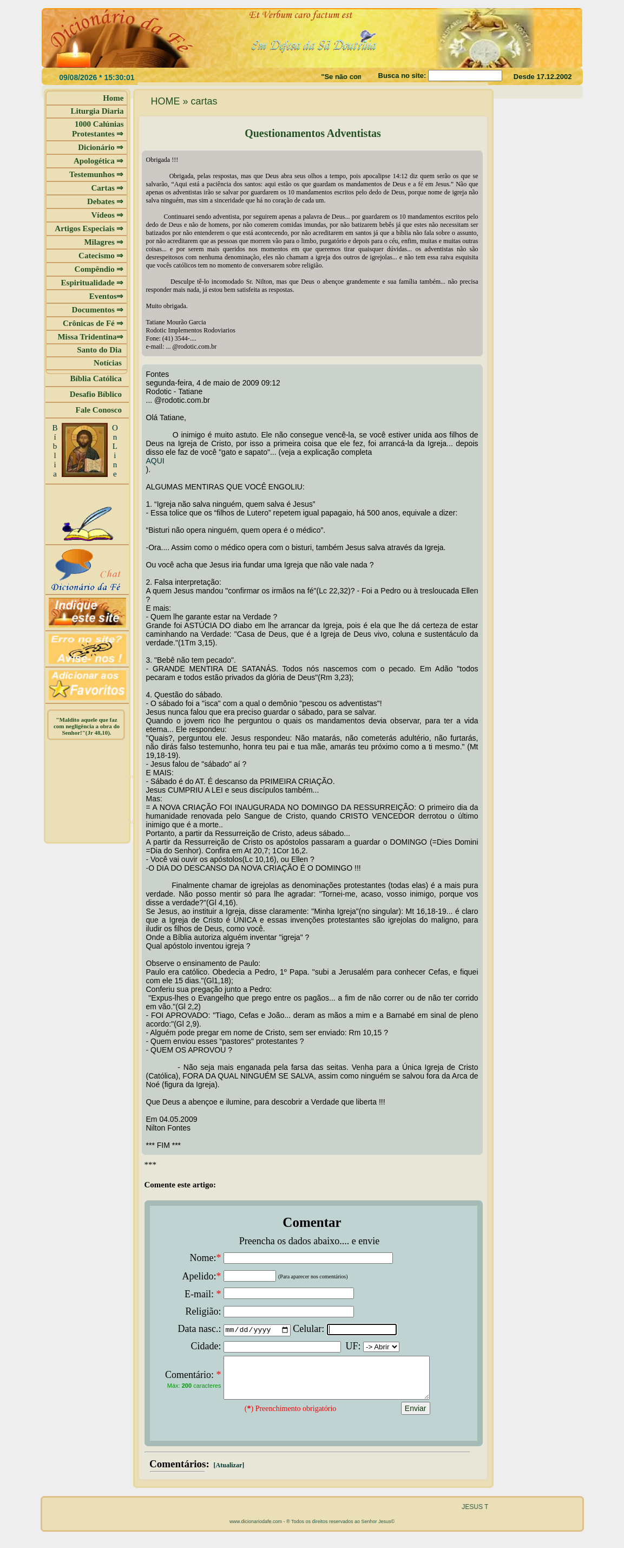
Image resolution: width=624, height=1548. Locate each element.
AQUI (155, 460)
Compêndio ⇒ (99, 269)
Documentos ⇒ (98, 309)
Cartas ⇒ (107, 188)
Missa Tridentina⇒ (90, 336)
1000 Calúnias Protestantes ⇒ (98, 129)
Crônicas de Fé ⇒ (93, 323)
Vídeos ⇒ (107, 215)
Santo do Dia (100, 349)
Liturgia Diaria (97, 111)
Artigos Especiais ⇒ (89, 228)
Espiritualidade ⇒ (92, 282)
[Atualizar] (228, 1473)
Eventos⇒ (106, 296)
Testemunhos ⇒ (96, 174)
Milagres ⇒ (103, 242)
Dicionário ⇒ (100, 147)
